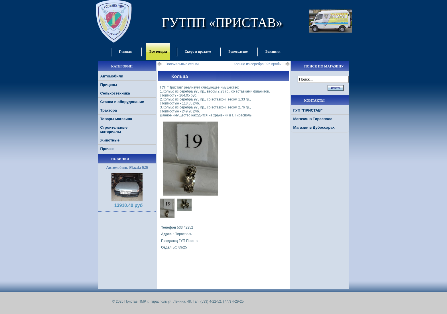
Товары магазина (116, 119)
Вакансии (273, 52)
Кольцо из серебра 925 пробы (257, 64)
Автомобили (111, 76)
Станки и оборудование (122, 102)
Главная (125, 52)
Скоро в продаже (198, 52)
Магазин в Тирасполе (312, 119)
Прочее (107, 149)
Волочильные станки (182, 64)
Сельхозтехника (115, 93)
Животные (110, 140)
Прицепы (108, 85)
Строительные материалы (114, 129)
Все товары (158, 52)
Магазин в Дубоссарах (314, 127)
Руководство (238, 52)
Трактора (108, 110)
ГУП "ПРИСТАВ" (308, 110)
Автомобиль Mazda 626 (127, 167)
